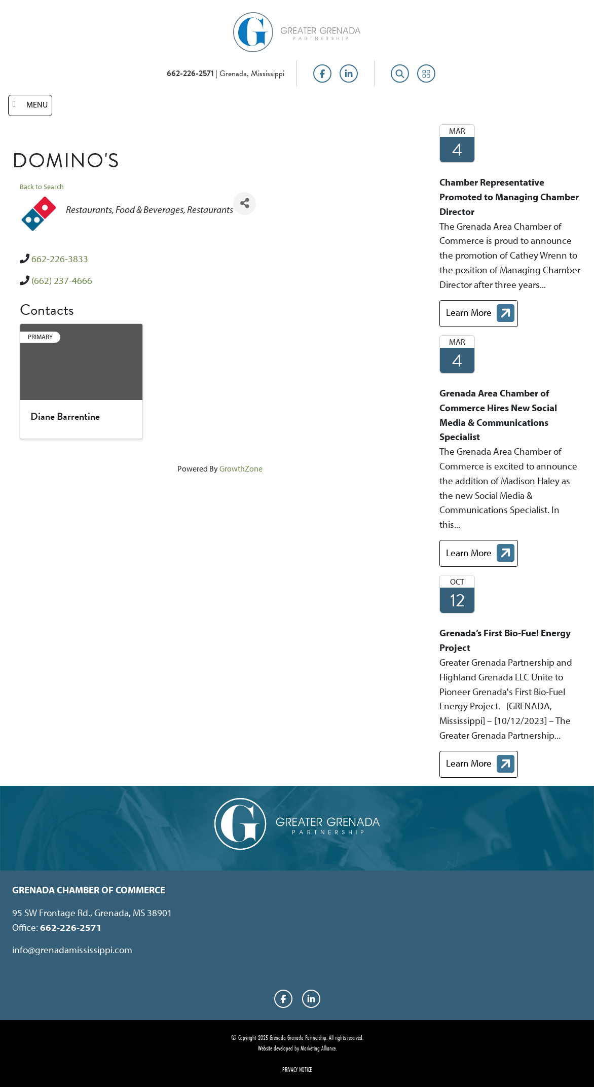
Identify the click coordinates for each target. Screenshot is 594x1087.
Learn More (482, 314)
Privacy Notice (297, 1069)
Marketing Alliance (318, 1048)
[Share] (244, 203)
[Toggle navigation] (30, 105)
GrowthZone (241, 468)
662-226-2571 (190, 73)
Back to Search (42, 186)
